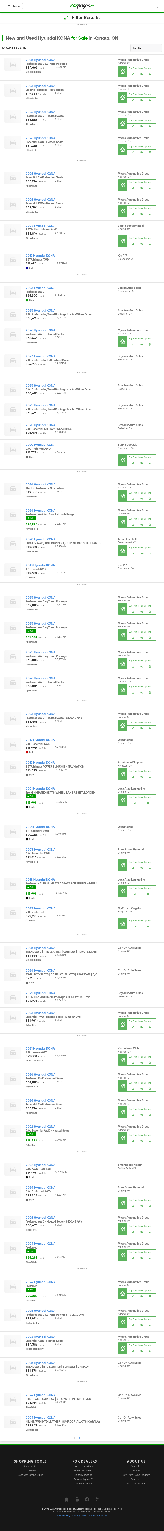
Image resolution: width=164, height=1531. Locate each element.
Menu (14, 6)
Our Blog (136, 1470)
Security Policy (79, 1516)
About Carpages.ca (136, 1483)
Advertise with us (84, 1466)
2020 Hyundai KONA (41, 445)
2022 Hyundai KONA (40, 993)
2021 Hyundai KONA (40, 789)
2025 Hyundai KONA (40, 60)
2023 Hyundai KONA (40, 288)
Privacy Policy (63, 1516)
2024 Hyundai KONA (41, 226)
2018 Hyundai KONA (40, 565)
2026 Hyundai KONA (40, 86)
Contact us (136, 1466)
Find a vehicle (30, 1466)
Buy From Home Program (136, 1475)
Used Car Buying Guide (30, 1475)
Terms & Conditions (98, 1516)
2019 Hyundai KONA (40, 255)
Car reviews (30, 1470)
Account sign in (84, 1483)
